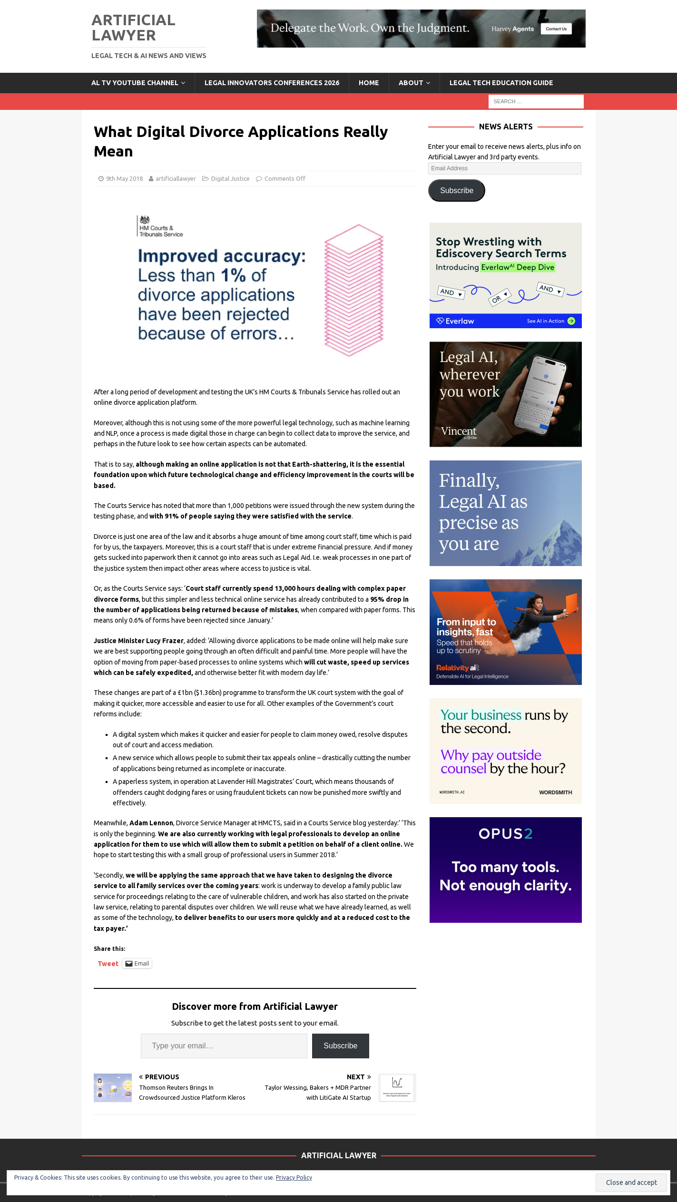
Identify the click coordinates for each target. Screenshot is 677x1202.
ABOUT (411, 83)
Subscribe (340, 1046)
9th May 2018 (124, 178)
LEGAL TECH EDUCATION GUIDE (501, 83)
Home (369, 83)
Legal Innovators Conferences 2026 (272, 83)
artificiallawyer (176, 178)
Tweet (108, 963)
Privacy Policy (294, 1177)
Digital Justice (230, 178)
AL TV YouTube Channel (134, 83)
